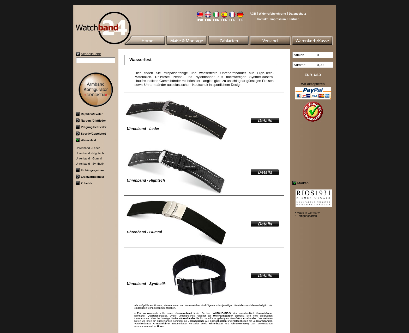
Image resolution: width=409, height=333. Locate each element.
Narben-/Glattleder (91, 120)
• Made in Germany (307, 212)
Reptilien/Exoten (89, 114)
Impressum (278, 19)
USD (317, 75)
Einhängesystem (90, 170)
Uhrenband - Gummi (89, 158)
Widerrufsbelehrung (272, 13)
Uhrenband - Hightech (90, 153)
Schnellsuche (91, 54)
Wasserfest (86, 140)
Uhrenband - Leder (88, 148)
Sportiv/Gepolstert (91, 133)
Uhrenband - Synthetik (90, 163)
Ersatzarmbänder (90, 176)
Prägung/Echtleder (91, 127)
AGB (253, 13)
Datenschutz (297, 13)
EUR (308, 75)
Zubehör (84, 183)
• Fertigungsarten (306, 215)
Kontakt (262, 19)
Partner (293, 19)
